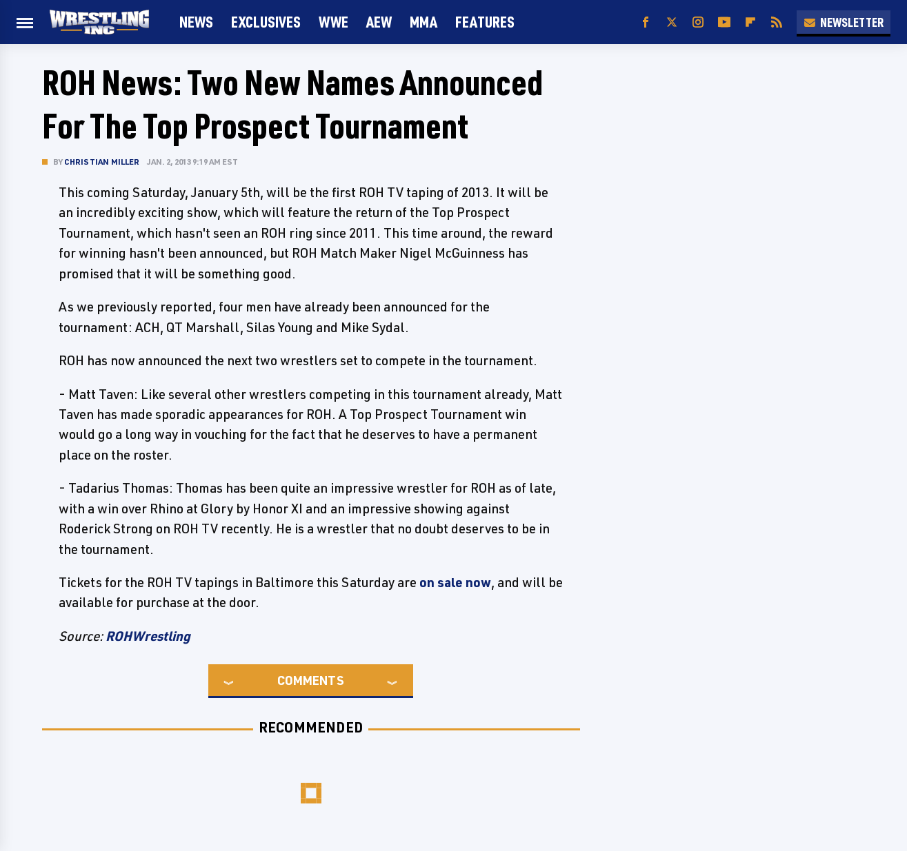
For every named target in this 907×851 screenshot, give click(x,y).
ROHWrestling (148, 636)
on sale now (455, 582)
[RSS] (776, 22)
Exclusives (266, 21)
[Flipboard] (750, 22)
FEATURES (485, 21)
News (196, 21)
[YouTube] (724, 22)
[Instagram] (698, 22)
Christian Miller (102, 161)
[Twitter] (672, 22)
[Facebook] (645, 22)
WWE (333, 21)
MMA (423, 21)
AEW (379, 21)
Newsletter (844, 22)
